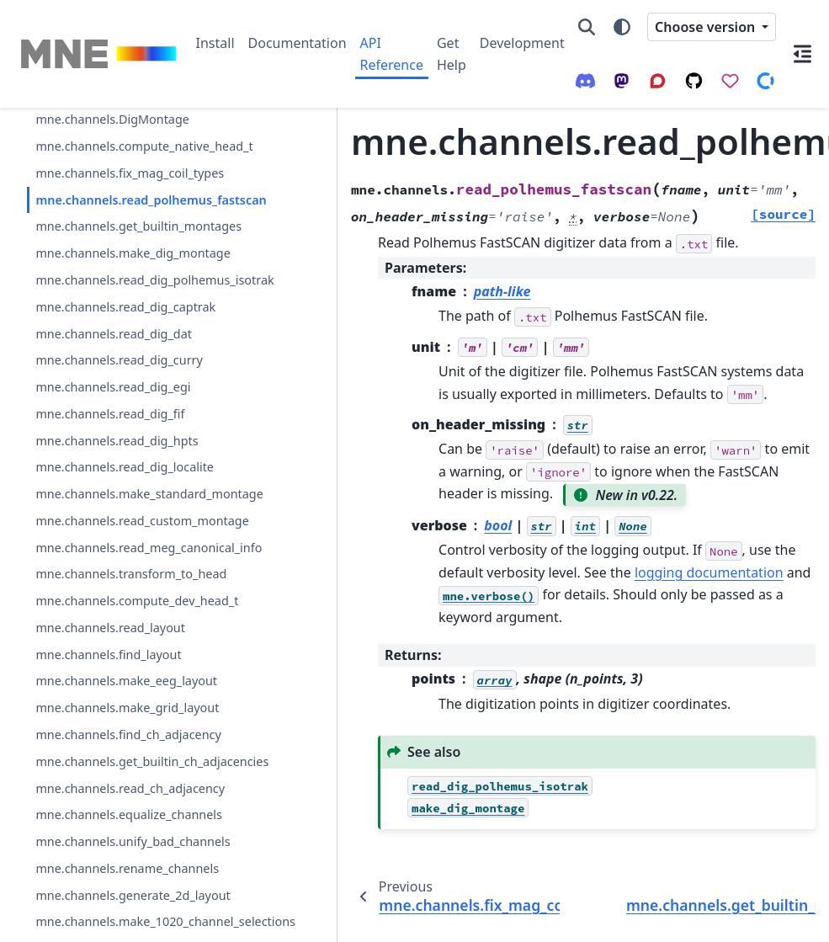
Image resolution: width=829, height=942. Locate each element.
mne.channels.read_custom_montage (113, 771)
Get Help (451, 54)
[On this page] (802, 54)
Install (215, 43)
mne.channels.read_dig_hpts (113, 630)
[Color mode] (622, 27)
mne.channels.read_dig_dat (113, 494)
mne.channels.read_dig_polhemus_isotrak (113, 410)
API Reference (391, 54)
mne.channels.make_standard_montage (114, 724)
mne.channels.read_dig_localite (112, 677)
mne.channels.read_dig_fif (109, 594)
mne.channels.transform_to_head (114, 864)
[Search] (587, 27)
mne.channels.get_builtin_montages (109, 317)
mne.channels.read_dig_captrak (114, 457)
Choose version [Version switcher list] (706, 27)
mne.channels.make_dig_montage (112, 363)
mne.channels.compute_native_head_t (114, 176)
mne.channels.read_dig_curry (113, 530)
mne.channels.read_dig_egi (112, 567)
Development (522, 43)
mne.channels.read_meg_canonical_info (114, 818)
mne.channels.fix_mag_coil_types (114, 223)
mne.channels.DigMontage (112, 139)
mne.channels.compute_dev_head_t (114, 911)
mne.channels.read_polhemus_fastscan (111, 270)
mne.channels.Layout (96, 112)
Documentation (297, 43)
